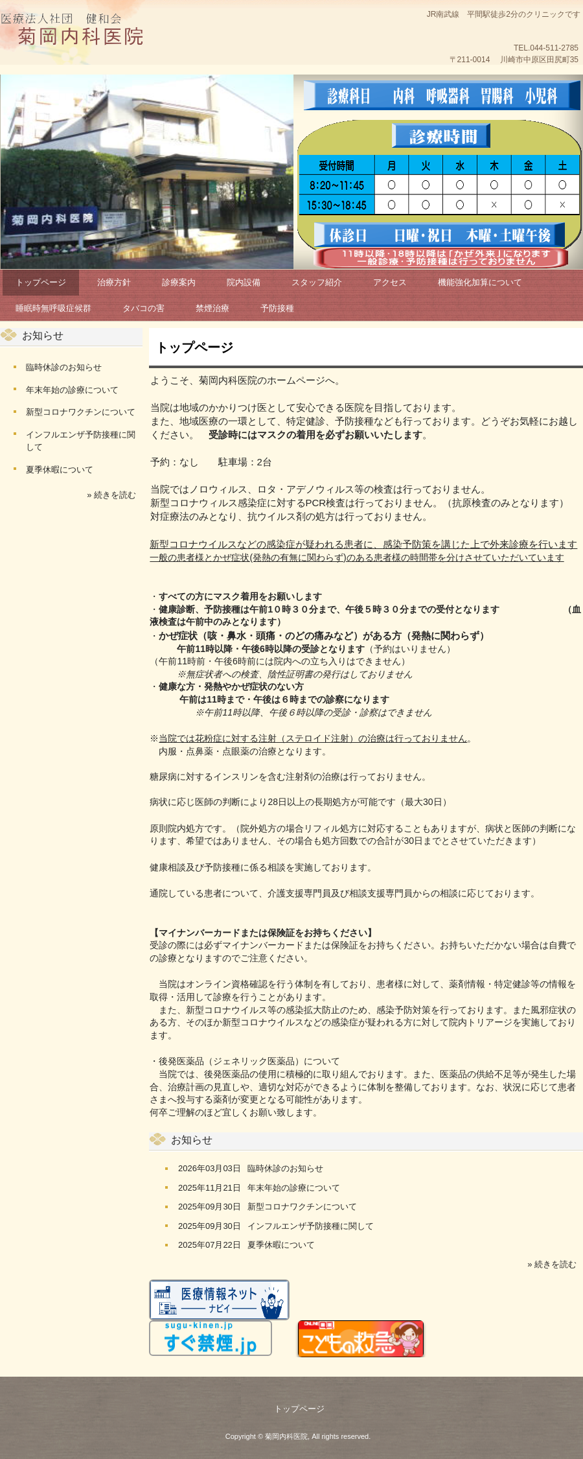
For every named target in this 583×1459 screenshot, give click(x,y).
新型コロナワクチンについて (302, 1206)
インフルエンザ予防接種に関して (310, 1226)
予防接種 (277, 308)
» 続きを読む (552, 1264)
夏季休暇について (281, 1245)
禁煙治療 (212, 308)
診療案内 (179, 282)
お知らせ (191, 1139)
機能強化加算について (480, 282)
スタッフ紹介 (317, 282)
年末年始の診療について (293, 1188)
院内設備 (243, 282)
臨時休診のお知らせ (285, 1168)
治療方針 (114, 282)
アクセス (390, 282)
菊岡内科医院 (81, 32)
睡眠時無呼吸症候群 (53, 308)
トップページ (41, 282)
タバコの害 (143, 308)
